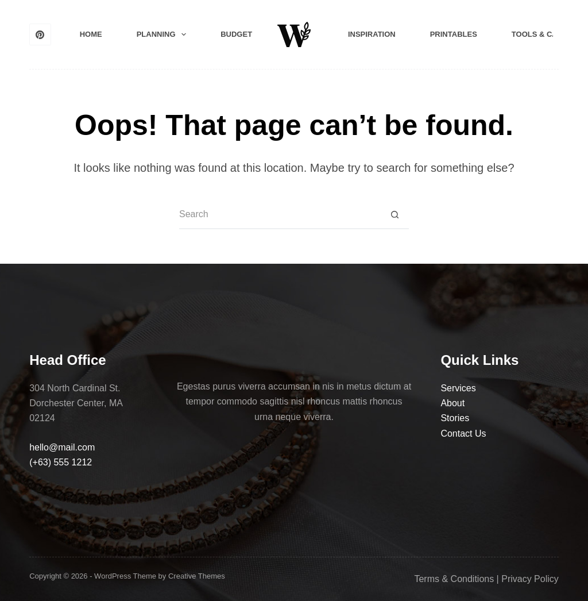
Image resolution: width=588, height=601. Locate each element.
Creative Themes (196, 576)
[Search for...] (279, 215)
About (452, 403)
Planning (164, 34)
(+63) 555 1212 (60, 462)
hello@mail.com (62, 447)
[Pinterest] (40, 34)
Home (91, 34)
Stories (454, 418)
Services (457, 388)
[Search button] (394, 215)
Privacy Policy (530, 579)
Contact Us (463, 433)
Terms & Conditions (454, 579)
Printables (453, 34)
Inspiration (372, 34)
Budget (236, 34)
